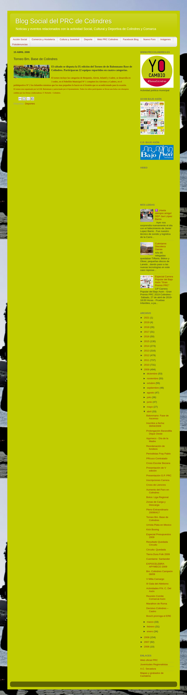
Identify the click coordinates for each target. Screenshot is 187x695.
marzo (150, 622)
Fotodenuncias (20, 44)
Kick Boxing (152, 529)
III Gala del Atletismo (157, 583)
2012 (147, 355)
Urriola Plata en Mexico (158, 524)
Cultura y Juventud (69, 39)
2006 (147, 646)
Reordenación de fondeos (155, 447)
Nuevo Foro (149, 39)
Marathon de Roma (156, 603)
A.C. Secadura (148, 668)
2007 (147, 642)
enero (150, 631)
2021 (147, 317)
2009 (147, 369)
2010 (147, 364)
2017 (147, 331)
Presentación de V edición (156, 469)
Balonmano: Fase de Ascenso (157, 417)
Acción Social (20, 39)
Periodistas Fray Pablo (158, 453)
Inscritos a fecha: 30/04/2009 (155, 424)
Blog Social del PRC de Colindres (63, 21)
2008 (147, 637)
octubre (151, 383)
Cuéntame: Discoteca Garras (161, 246)
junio (150, 402)
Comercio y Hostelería (43, 39)
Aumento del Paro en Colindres (157, 491)
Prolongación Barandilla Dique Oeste (159, 432)
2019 (147, 322)
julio (149, 397)
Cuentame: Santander (158, 559)
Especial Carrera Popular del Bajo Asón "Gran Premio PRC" (164, 281)
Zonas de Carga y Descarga (155, 503)
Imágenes (165, 39)
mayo (150, 406)
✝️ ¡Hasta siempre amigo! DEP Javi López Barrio (163, 214)
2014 (147, 346)
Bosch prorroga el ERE (158, 616)
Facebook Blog (130, 39)
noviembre (153, 378)
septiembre (153, 387)
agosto (151, 392)
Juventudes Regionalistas (154, 664)
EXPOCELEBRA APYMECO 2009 (156, 565)
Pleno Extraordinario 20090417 (157, 511)
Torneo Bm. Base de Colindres (157, 518)
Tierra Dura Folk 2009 (158, 554)
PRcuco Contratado (156, 458)
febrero (151, 626)
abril (149, 411)
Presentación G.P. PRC (158, 475)
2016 (147, 336)
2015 (147, 341)
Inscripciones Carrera (157, 480)
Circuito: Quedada (156, 549)
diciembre (152, 373)
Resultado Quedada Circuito (157, 543)
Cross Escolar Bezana (158, 463)
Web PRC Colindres (107, 39)
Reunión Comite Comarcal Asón (155, 597)
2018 (147, 327)
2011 (147, 360)
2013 (147, 350)
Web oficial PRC (149, 660)
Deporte (88, 39)
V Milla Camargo (155, 579)
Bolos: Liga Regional (157, 497)
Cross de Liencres (156, 484)
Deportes (30, 103)
